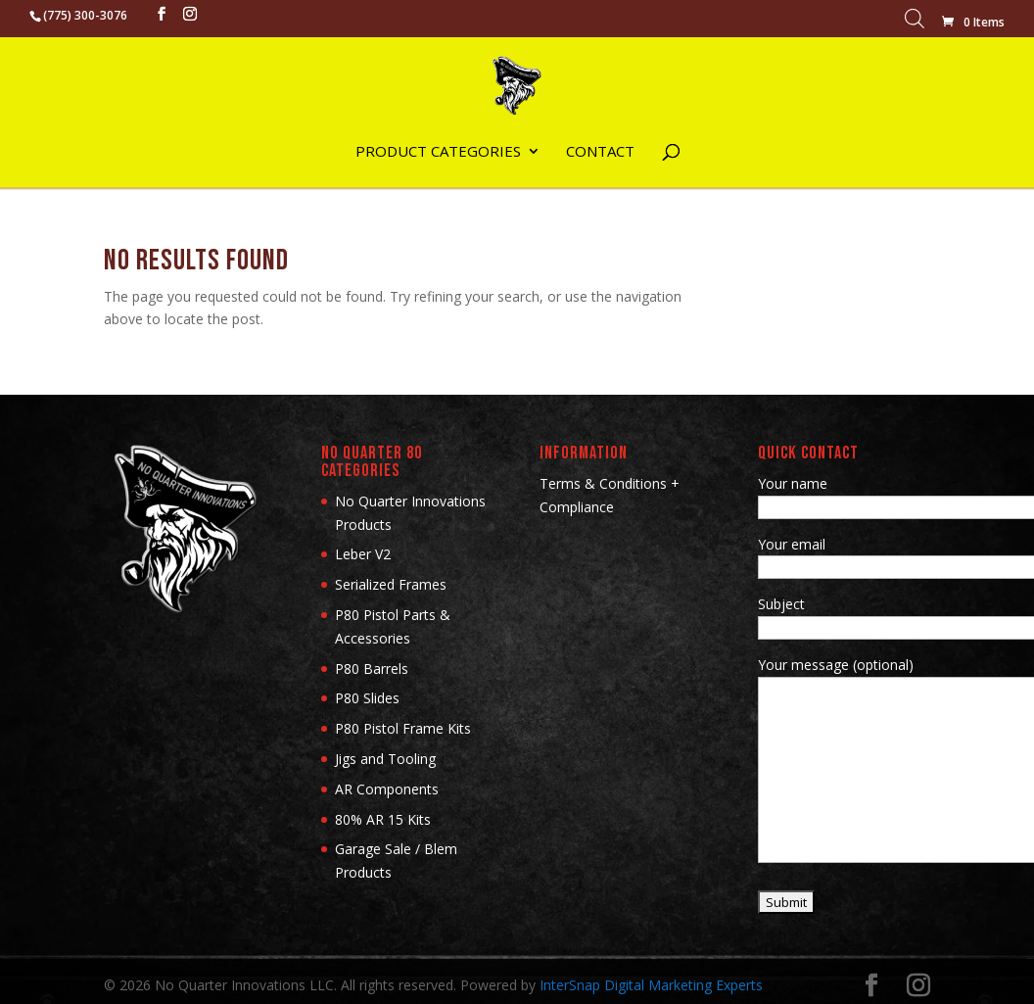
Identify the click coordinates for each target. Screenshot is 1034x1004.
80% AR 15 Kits (383, 819)
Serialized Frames (390, 584)
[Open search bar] (914, 23)
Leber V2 (363, 554)
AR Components (387, 789)
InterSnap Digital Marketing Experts (651, 985)
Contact (600, 152)
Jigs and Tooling (385, 758)
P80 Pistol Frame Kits (403, 728)
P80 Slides (367, 698)
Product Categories (438, 152)
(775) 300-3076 (85, 15)
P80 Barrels (371, 668)
